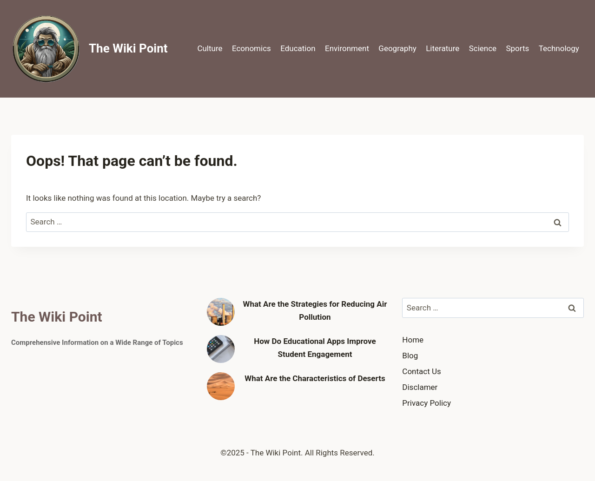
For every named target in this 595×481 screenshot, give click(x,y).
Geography (397, 48)
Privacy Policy (426, 403)
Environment (347, 48)
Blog (410, 355)
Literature (442, 48)
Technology (559, 48)
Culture (209, 48)
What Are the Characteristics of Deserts (315, 378)
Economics (251, 48)
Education (297, 48)
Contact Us (421, 371)
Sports (517, 48)
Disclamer (419, 387)
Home (412, 339)
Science (482, 48)
